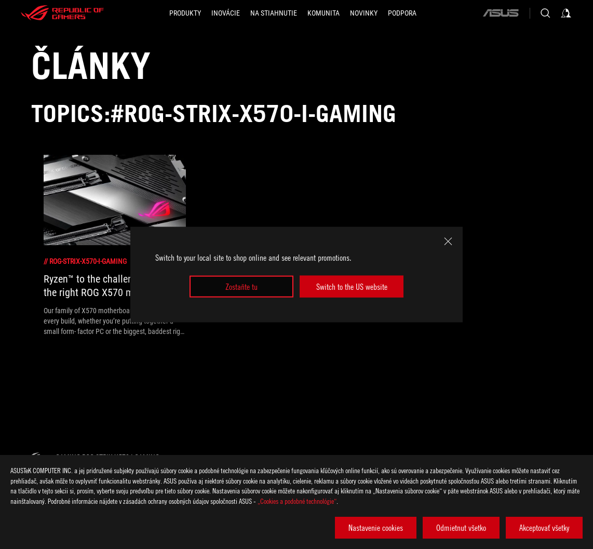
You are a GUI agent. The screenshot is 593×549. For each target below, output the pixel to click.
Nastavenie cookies (375, 528)
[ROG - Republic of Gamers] (62, 13)
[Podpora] (402, 13)
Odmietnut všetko (461, 528)
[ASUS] (500, 13)
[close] (448, 241)
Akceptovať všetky (544, 528)
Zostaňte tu (241, 287)
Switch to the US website (351, 287)
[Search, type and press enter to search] (545, 13)
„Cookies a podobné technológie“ (297, 501)
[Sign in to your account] (566, 13)
